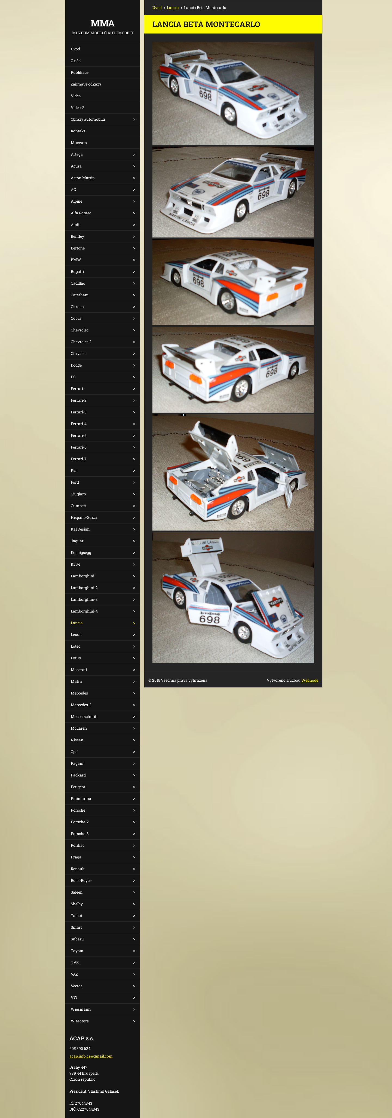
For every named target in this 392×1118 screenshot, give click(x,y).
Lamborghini (82, 575)
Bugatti (77, 271)
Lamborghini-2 (84, 587)
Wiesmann (81, 1009)
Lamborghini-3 (84, 599)
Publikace (79, 72)
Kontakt (78, 130)
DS (73, 376)
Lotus (76, 657)
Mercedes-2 (81, 704)
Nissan (77, 739)
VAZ (74, 974)
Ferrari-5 (78, 435)
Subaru (77, 939)
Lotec (75, 646)
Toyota (77, 950)
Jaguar (77, 540)
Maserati (79, 669)
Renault (78, 868)
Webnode (309, 680)
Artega (77, 154)
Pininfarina (81, 798)
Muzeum (79, 142)
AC (73, 189)
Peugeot (78, 786)
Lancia (77, 622)
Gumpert (79, 505)
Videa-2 (77, 107)
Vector (76, 985)
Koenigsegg (81, 552)
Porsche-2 (80, 821)
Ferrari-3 (79, 412)
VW (74, 997)
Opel (74, 751)
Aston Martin (83, 177)
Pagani (77, 763)
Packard (78, 775)
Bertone (78, 248)
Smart (76, 927)
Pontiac (77, 845)
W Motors (80, 1020)
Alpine (76, 201)
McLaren (79, 728)
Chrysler (78, 353)
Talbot (76, 915)
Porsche (78, 810)
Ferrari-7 (79, 458)
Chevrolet (79, 330)
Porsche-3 (80, 833)
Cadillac (78, 283)
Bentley (77, 236)
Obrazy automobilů (88, 119)
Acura (76, 166)
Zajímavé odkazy (86, 84)
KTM (75, 564)
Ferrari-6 (79, 447)
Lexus (76, 634)
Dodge (76, 365)
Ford (75, 482)
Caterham (80, 294)
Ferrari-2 (79, 400)
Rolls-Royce (81, 880)
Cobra (76, 318)
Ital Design (80, 529)
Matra (76, 681)
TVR (75, 962)
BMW (76, 259)
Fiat (74, 470)
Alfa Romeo (81, 212)
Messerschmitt (84, 716)
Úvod (75, 48)
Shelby (77, 903)
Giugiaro (78, 493)
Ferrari (77, 388)
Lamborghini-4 (84, 611)
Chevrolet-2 (81, 341)
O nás (76, 60)
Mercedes (79, 693)
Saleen (76, 892)
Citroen (77, 306)
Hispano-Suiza (84, 517)
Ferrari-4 (79, 423)
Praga (76, 857)
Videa (76, 95)
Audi (75, 224)
